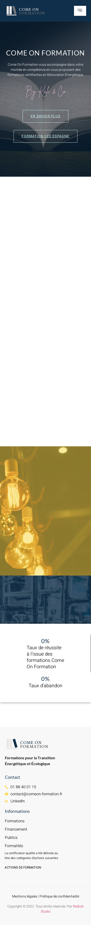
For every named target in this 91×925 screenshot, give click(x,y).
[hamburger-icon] (80, 11)
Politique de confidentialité (59, 896)
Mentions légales (24, 896)
